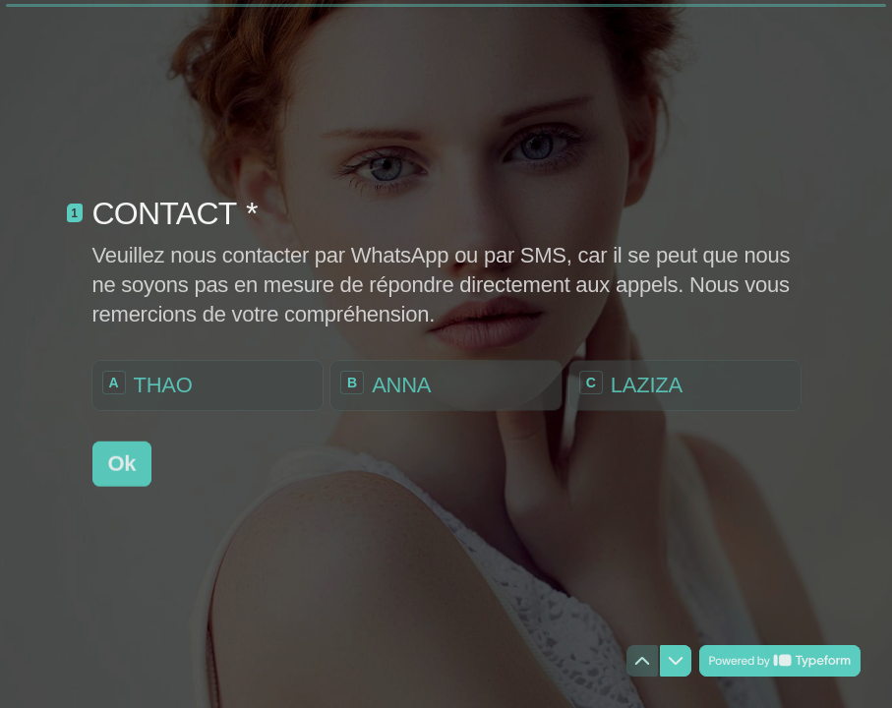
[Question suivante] (675, 661)
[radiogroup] (446, 384)
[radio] (208, 384)
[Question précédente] (642, 661)
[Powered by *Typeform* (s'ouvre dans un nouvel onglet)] (780, 661)
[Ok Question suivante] (122, 463)
